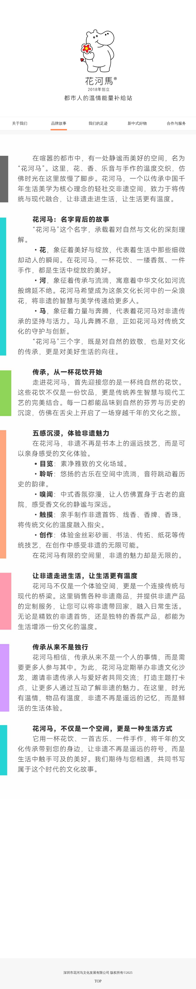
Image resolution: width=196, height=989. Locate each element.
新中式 (137, 123)
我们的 (98, 123)
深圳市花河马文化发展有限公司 (86, 973)
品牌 (59, 125)
